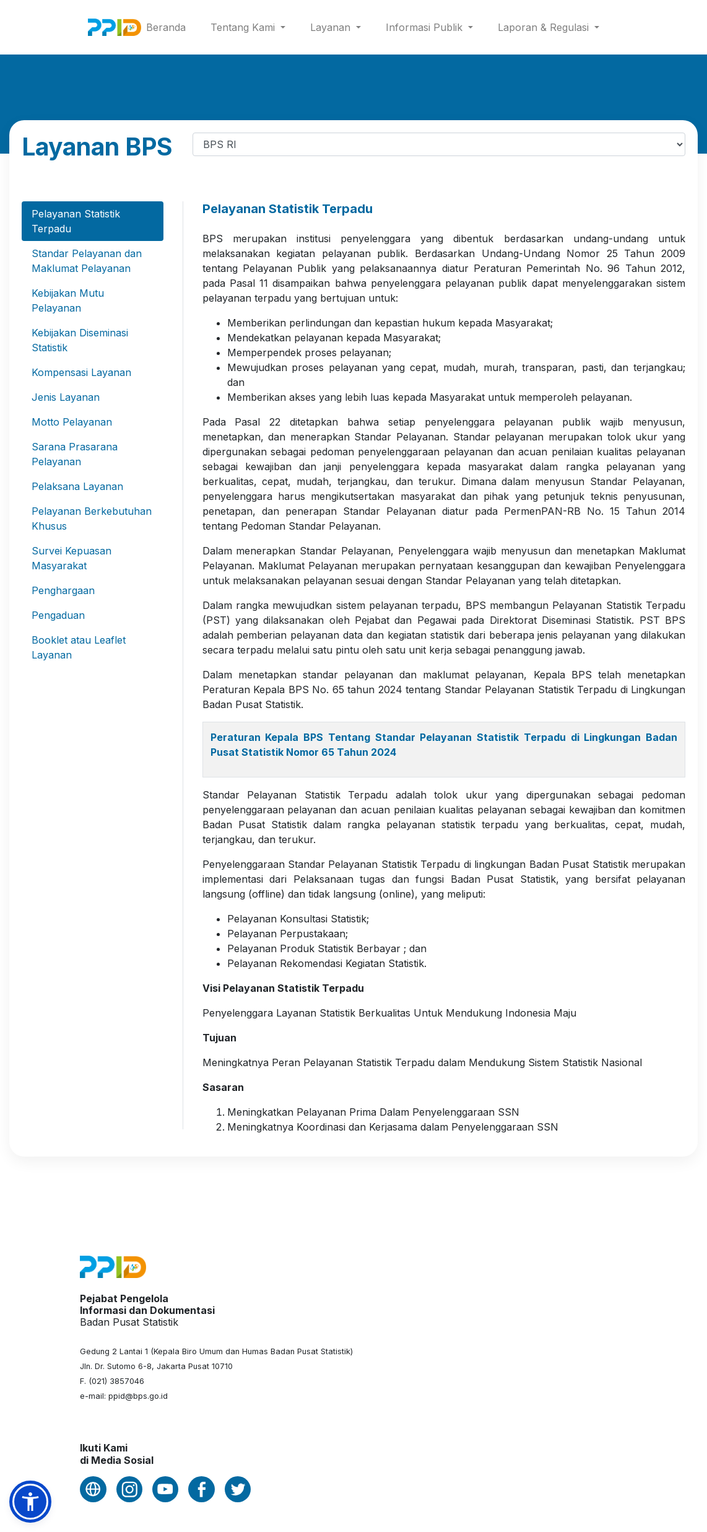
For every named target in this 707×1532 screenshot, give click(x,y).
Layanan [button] (332, 27)
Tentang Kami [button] (244, 27)
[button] (30, 1502)
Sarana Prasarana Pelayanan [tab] (75, 454)
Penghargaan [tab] (63, 590)
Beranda (168, 26)
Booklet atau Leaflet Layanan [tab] (79, 647)
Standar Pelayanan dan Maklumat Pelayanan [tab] (87, 260)
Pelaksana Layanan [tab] (77, 486)
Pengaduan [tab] (58, 615)
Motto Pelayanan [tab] (72, 422)
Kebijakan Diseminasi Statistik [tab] (80, 340)
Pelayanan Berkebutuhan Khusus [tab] (92, 518)
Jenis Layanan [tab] (66, 397)
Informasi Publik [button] (426, 27)
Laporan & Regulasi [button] (545, 27)
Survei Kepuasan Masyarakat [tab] (71, 558)
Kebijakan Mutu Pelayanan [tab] (68, 300)
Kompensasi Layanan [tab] (81, 372)
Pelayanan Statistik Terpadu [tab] (76, 221)
